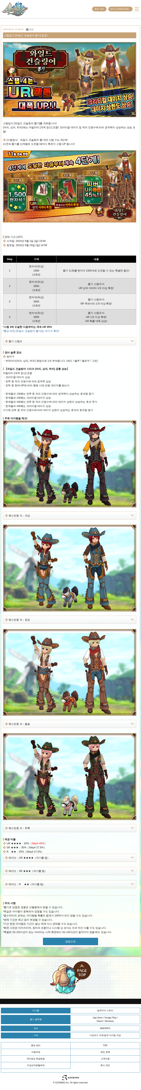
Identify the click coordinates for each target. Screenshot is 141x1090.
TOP (105, 1045)
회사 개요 (105, 1065)
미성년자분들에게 (36, 1065)
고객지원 (105, 1058)
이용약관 (35, 1052)
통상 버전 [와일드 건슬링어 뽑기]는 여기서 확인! (31, 330)
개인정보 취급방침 (36, 1058)
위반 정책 (105, 1052)
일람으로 (70, 941)
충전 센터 (99, 9)
